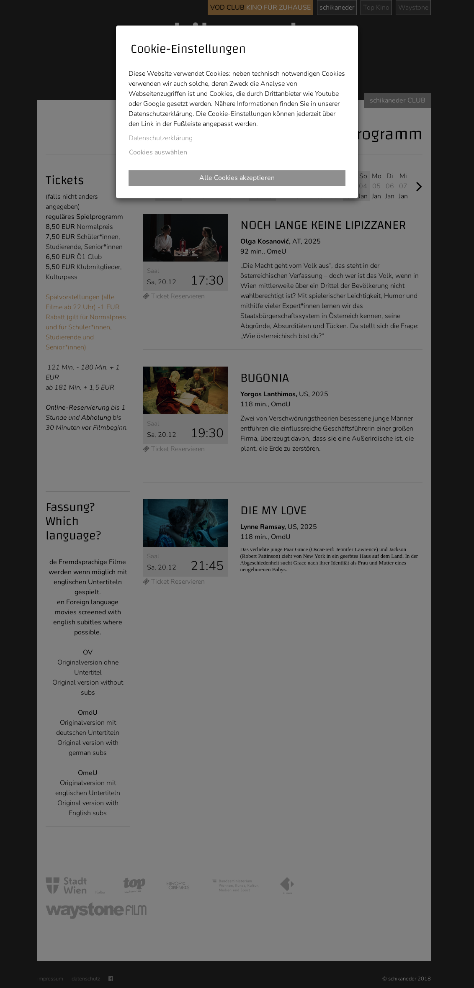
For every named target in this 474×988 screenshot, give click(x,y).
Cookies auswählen (158, 152)
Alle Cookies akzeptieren (237, 177)
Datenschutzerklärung (161, 138)
